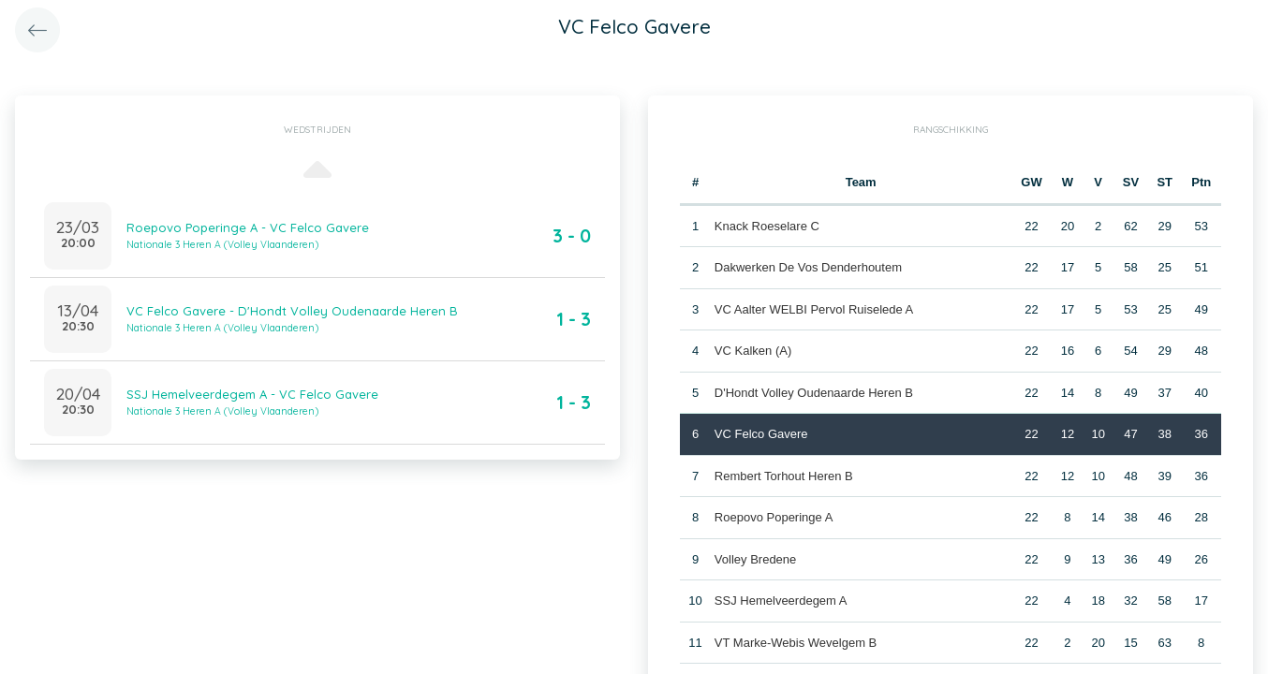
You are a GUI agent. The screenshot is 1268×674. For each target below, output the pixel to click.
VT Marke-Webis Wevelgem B (796, 643)
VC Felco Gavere (761, 434)
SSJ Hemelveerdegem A (781, 600)
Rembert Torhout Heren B (784, 476)
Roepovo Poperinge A (774, 517)
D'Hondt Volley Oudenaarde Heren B (814, 393)
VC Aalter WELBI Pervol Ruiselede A (814, 309)
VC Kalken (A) (753, 351)
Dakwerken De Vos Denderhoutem (808, 267)
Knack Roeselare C (767, 226)
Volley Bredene (755, 559)
